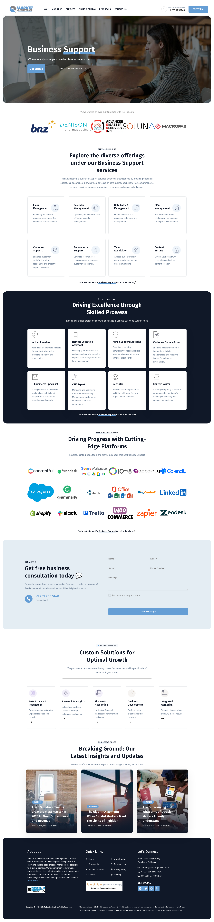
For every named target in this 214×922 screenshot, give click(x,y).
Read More (32, 880)
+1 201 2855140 (176, 10)
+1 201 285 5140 (47, 596)
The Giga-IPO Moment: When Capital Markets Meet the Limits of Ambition (106, 816)
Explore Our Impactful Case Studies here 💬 (107, 282)
